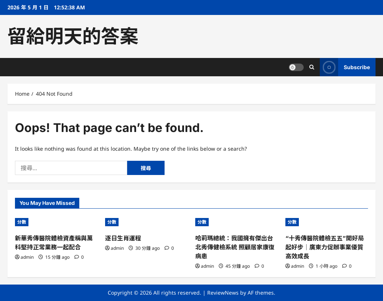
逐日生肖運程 (123, 238)
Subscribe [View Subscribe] (345, 67)
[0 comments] (79, 257)
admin (27, 257)
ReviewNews (223, 292)
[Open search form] (311, 67)
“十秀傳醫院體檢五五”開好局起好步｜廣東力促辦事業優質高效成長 (324, 247)
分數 (21, 222)
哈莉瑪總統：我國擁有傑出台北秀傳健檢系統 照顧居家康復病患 (235, 247)
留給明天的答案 (72, 36)
